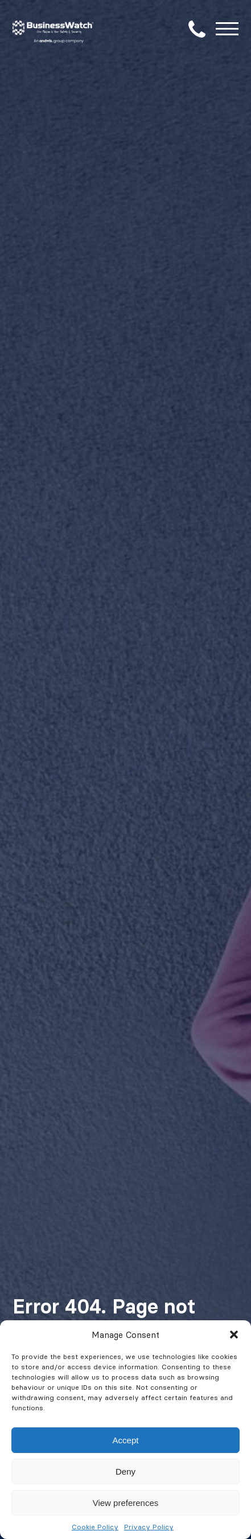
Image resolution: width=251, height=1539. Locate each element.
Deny (125, 1471)
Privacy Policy (149, 1526)
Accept (126, 1440)
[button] (234, 1334)
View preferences (126, 1503)
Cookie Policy (95, 1526)
